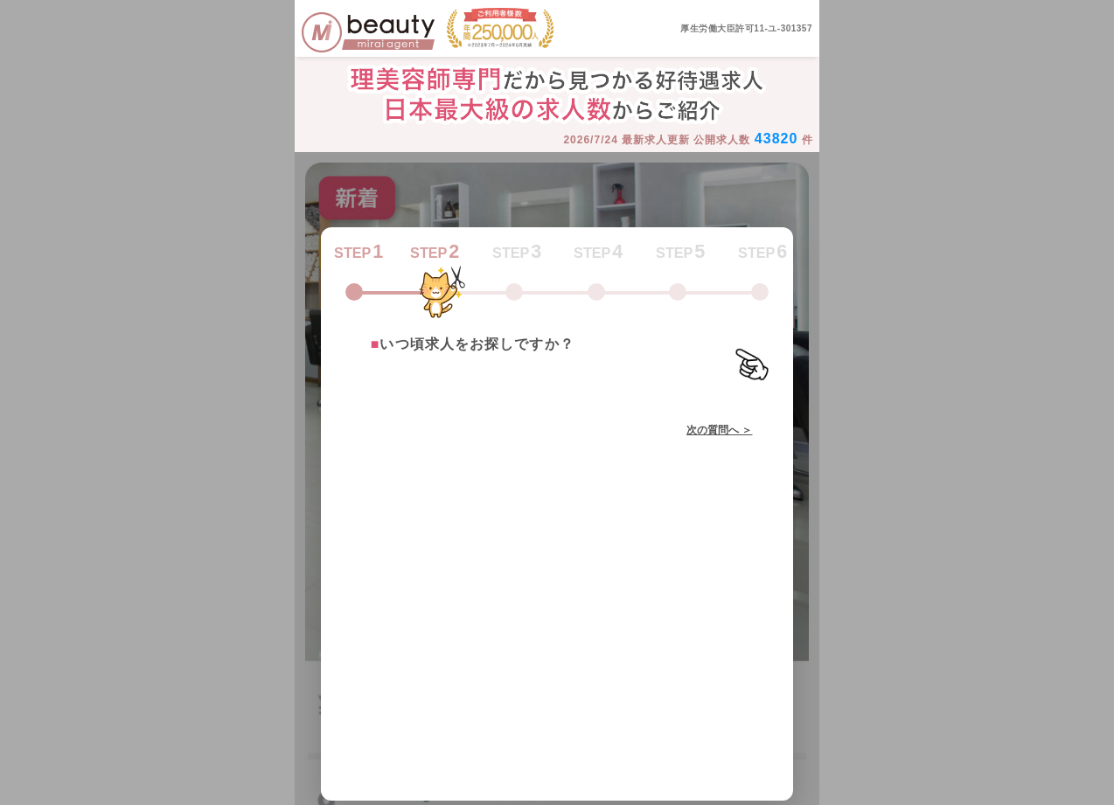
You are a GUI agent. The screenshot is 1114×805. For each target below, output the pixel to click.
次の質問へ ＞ (719, 430)
